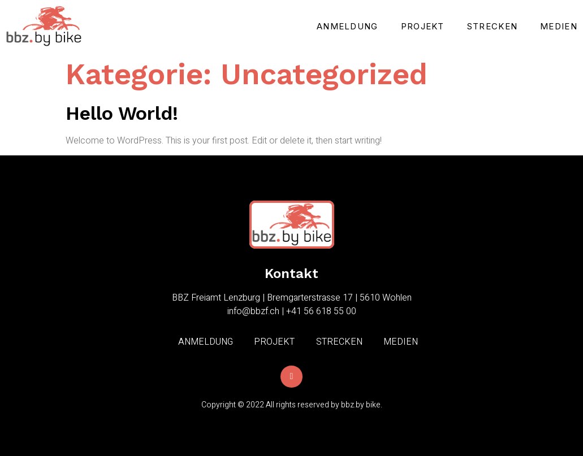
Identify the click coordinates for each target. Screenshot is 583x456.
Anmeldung (347, 26)
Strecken (492, 26)
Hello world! (122, 113)
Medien (558, 26)
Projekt (422, 26)
